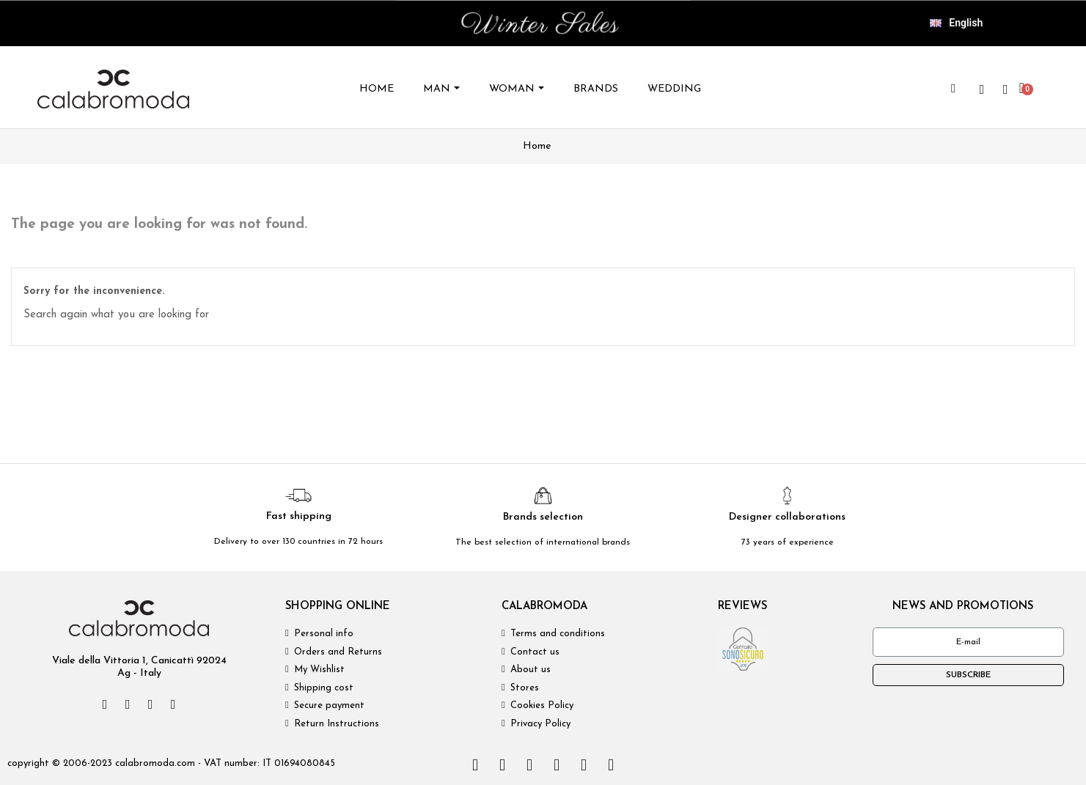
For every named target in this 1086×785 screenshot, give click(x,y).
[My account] (1005, 89)
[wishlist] (981, 89)
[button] (953, 89)
